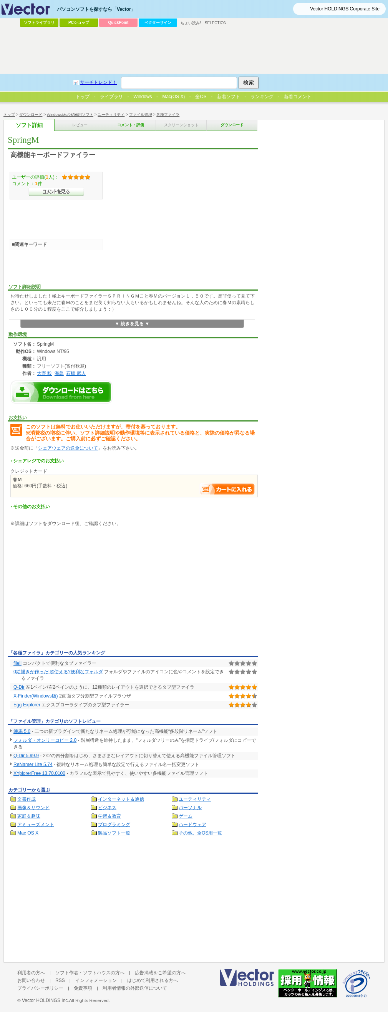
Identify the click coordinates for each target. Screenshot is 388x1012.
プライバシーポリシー (40, 988)
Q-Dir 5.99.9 (26, 755)
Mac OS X (27, 833)
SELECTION (216, 23)
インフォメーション (96, 980)
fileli (17, 663)
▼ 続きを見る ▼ (132, 323)
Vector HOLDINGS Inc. (45, 1000)
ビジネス (107, 807)
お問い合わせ (31, 980)
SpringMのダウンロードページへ (61, 392)
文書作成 (26, 799)
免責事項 (83, 988)
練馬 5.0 (21, 731)
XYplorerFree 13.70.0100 (39, 773)
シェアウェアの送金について (68, 448)
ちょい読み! (191, 23)
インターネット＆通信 (121, 799)
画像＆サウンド (33, 807)
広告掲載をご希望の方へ (160, 972)
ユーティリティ (195, 799)
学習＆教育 (109, 816)
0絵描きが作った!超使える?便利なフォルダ (58, 671)
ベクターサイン (157, 22)
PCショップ (78, 22)
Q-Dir (19, 687)
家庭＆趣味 (28, 816)
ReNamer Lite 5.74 (33, 764)
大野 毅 (44, 373)
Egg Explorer (26, 705)
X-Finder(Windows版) (35, 696)
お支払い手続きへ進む (227, 489)
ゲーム (185, 816)
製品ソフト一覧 (114, 833)
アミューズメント (35, 824)
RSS (60, 980)
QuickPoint (118, 22)
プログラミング (114, 824)
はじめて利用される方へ (152, 980)
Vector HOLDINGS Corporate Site (345, 9)
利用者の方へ (31, 972)
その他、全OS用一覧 (200, 833)
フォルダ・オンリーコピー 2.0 (44, 740)
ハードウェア (192, 824)
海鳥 (59, 373)
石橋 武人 (76, 373)
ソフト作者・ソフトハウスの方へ (89, 972)
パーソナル (190, 807)
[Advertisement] (72, 590)
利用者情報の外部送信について (135, 988)
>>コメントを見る (56, 191)
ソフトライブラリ (39, 22)
